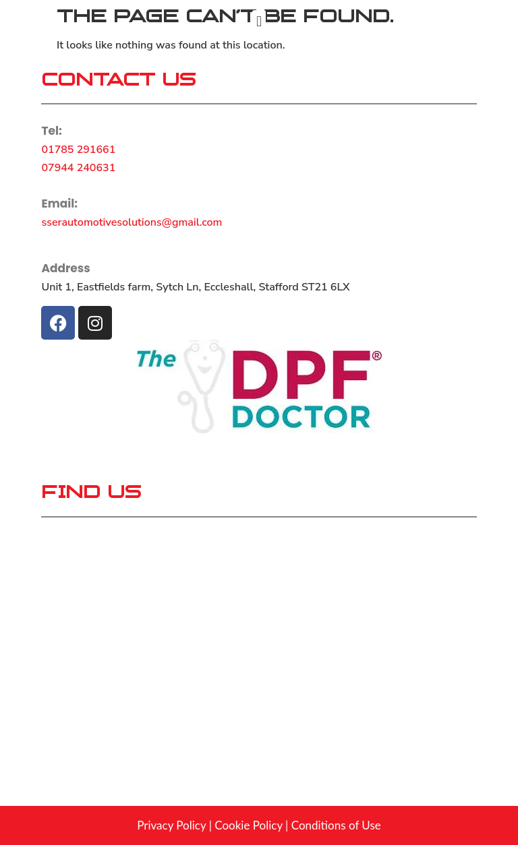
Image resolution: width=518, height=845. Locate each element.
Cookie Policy (248, 825)
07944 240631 (78, 167)
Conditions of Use (336, 825)
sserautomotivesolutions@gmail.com (131, 222)
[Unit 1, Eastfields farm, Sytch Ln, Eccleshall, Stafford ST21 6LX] (258, 635)
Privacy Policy (171, 825)
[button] (258, 21)
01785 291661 (78, 149)
